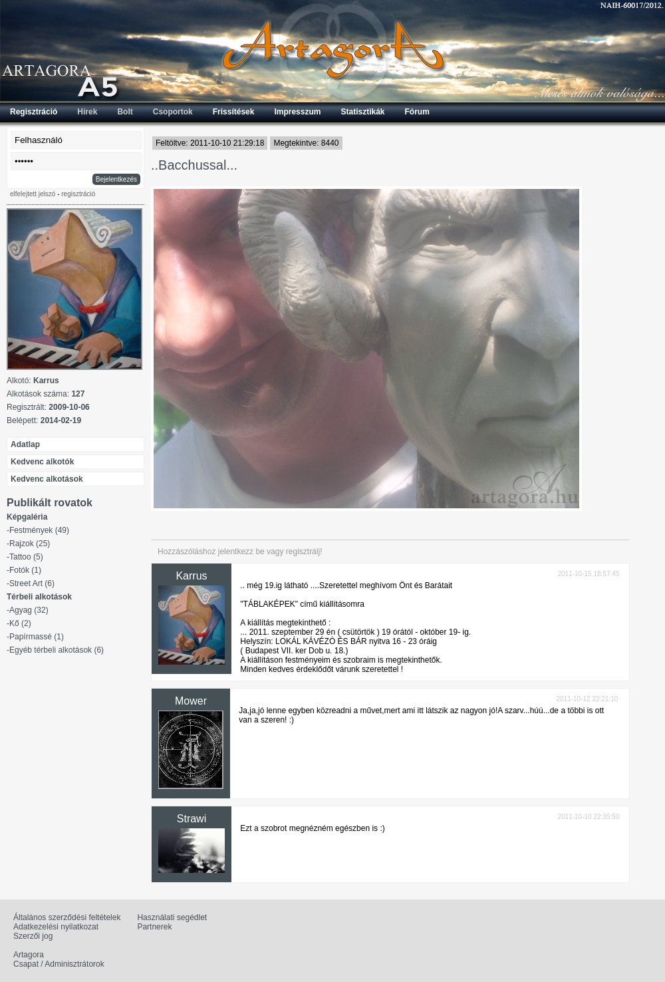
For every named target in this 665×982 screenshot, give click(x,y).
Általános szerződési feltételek (66, 917)
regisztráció (78, 194)
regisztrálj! (304, 551)
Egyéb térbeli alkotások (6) (56, 650)
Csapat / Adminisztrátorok (58, 964)
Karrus (191, 575)
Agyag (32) (29, 610)
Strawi (191, 818)
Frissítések (234, 111)
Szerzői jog (33, 936)
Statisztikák (362, 111)
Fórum (417, 111)
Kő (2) (20, 623)
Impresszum (297, 111)
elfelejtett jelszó (32, 194)
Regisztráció (33, 111)
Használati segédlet (172, 917)
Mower (191, 701)
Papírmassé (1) (36, 636)
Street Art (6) (32, 583)
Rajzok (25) (29, 543)
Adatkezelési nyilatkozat (55, 926)
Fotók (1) (25, 570)
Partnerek (154, 926)
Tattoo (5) (26, 557)
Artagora (28, 954)
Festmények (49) (39, 530)
